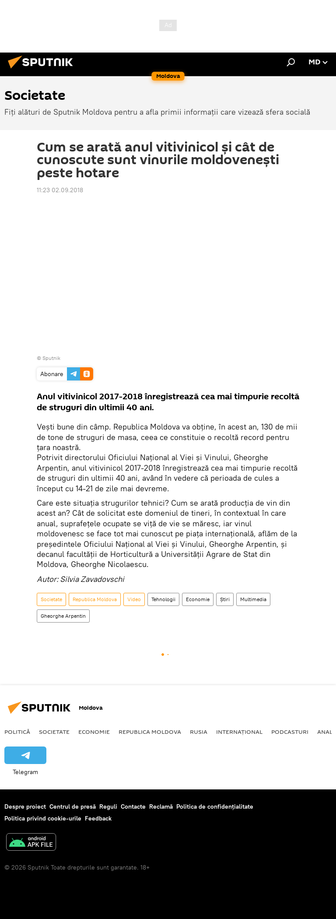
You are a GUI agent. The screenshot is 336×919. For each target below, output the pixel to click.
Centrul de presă (72, 806)
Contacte (133, 806)
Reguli (108, 806)
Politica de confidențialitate (214, 806)
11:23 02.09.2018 (60, 190)
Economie (198, 599)
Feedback (98, 818)
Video (134, 599)
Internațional (239, 732)
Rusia (198, 732)
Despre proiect (25, 806)
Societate (51, 599)
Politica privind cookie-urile (42, 818)
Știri (225, 599)
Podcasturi (289, 732)
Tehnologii (163, 599)
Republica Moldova (95, 599)
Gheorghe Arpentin (63, 616)
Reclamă (161, 806)
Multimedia (253, 599)
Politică (17, 732)
